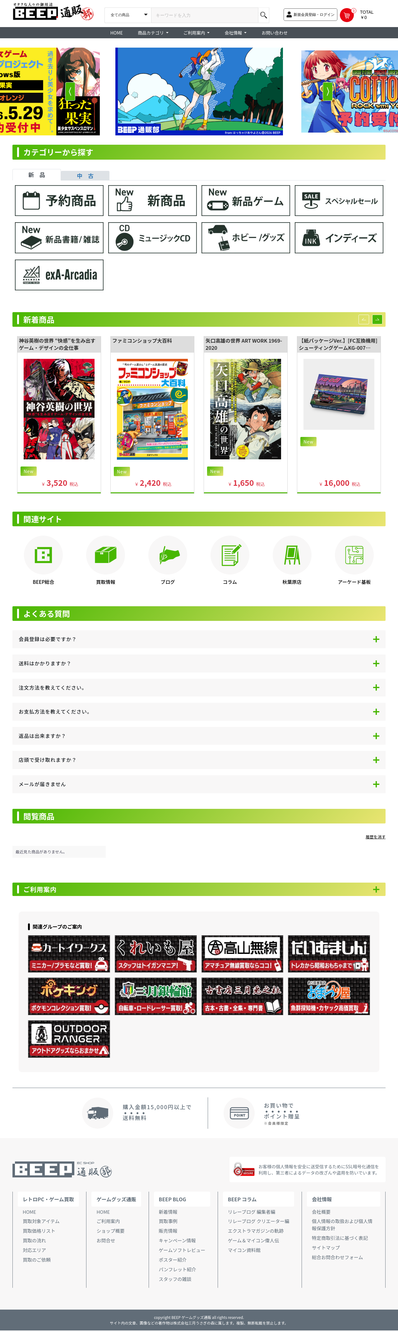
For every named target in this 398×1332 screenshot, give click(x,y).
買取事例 (168, 1222)
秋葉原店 (292, 581)
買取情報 (105, 581)
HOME (116, 33)
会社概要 (321, 1213)
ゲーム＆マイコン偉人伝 (253, 1242)
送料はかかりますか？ (45, 663)
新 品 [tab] (36, 175)
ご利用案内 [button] (194, 33)
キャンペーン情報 (177, 1242)
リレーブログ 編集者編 (251, 1213)
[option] (199, 91)
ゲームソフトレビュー (182, 1251)
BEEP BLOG (172, 1200)
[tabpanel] (199, 240)
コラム (230, 581)
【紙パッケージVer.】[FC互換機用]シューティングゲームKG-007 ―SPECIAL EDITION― (338, 348)
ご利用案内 (43, 890)
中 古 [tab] (85, 175)
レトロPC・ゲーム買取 (48, 1200)
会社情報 (322, 1200)
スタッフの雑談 (175, 1280)
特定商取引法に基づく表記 (340, 1239)
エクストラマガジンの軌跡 (256, 1232)
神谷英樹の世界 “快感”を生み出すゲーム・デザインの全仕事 (57, 344)
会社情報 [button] (233, 33)
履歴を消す (376, 837)
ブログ (168, 581)
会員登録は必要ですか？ (48, 639)
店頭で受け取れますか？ (48, 759)
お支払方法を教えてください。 (55, 711)
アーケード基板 (354, 581)
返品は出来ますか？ (42, 735)
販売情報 (168, 1232)
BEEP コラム (242, 1200)
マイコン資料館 (244, 1251)
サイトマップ (326, 1249)
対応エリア (34, 1251)
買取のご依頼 (37, 1261)
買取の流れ (34, 1242)
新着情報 (168, 1213)
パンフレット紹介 (177, 1271)
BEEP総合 (43, 581)
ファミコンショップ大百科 (142, 340)
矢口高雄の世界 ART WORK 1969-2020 (244, 344)
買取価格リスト (39, 1232)
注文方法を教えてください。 (53, 687)
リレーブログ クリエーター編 (258, 1222)
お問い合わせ (274, 33)
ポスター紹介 (173, 1261)
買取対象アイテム (41, 1222)
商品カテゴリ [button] (151, 33)
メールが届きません (42, 784)
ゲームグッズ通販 (116, 1200)
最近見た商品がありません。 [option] (41, 852)
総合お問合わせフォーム (337, 1258)
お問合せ (105, 1242)
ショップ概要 (110, 1232)
